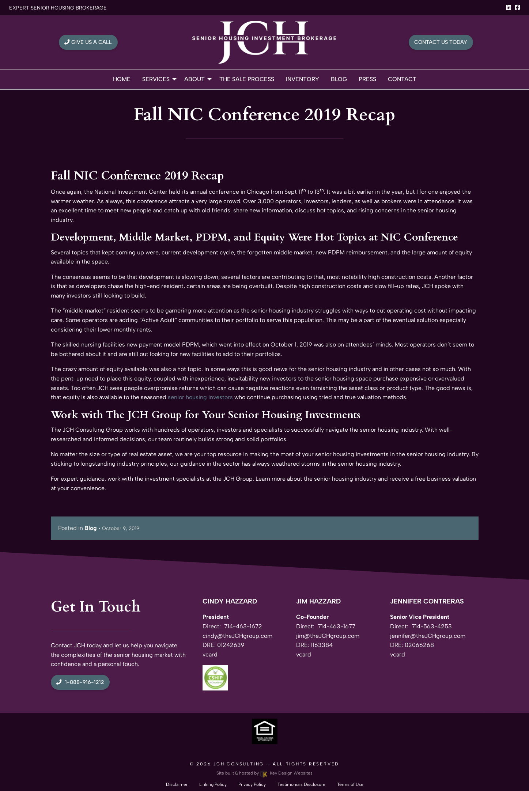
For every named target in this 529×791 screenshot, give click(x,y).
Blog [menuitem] (339, 79)
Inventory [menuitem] (302, 79)
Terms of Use (350, 784)
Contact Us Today (440, 42)
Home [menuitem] (122, 79)
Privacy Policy (252, 784)
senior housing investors (200, 397)
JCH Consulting (238, 764)
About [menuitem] (194, 79)
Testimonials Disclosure (301, 784)
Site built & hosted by (264, 773)
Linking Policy (213, 784)
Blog (90, 528)
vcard (210, 654)
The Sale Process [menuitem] (246, 79)
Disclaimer (177, 784)
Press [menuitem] (367, 79)
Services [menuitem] (156, 79)
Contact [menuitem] (402, 79)
